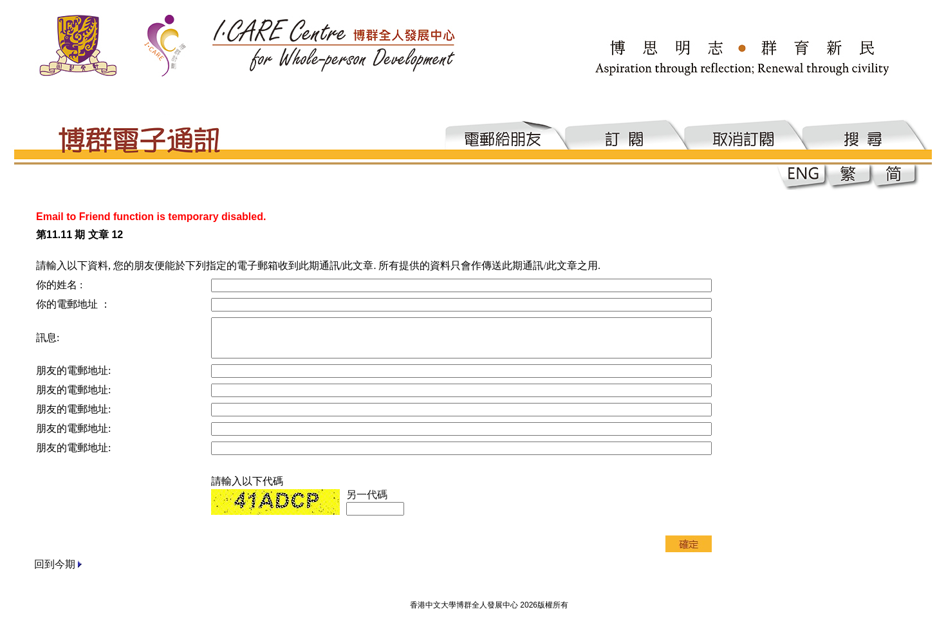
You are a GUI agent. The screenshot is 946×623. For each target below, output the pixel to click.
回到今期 (54, 564)
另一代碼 (366, 494)
